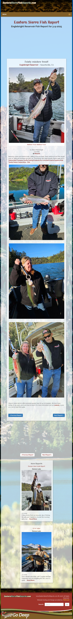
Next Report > (58, 415)
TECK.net (66, 600)
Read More (33, 519)
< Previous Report (16, 415)
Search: (41, 604)
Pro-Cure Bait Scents (47, 160)
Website (37, 153)
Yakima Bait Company (15, 160)
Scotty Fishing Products (31, 160)
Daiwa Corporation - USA (21, 162)
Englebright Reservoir (28, 65)
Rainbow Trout (31, 144)
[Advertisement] (53, 6)
